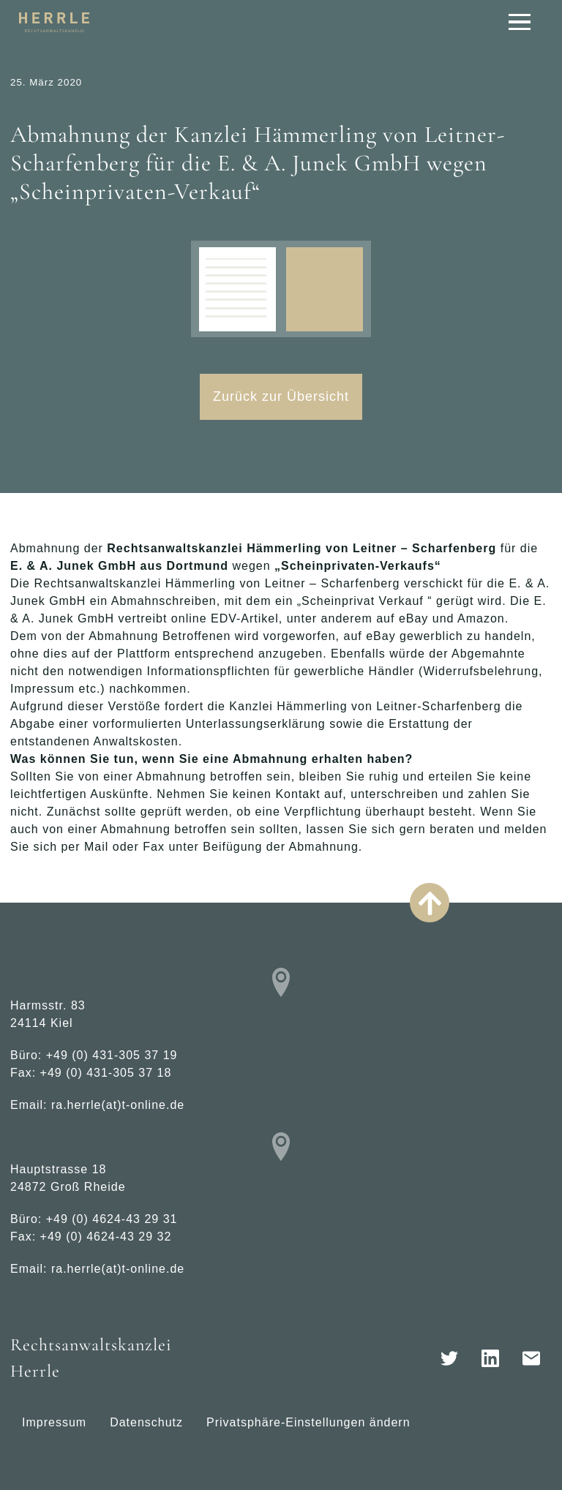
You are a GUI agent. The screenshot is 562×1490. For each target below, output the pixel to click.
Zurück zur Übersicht (281, 396)
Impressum (54, 1422)
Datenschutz (146, 1422)
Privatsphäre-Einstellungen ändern (308, 1422)
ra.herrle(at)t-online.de (117, 1105)
